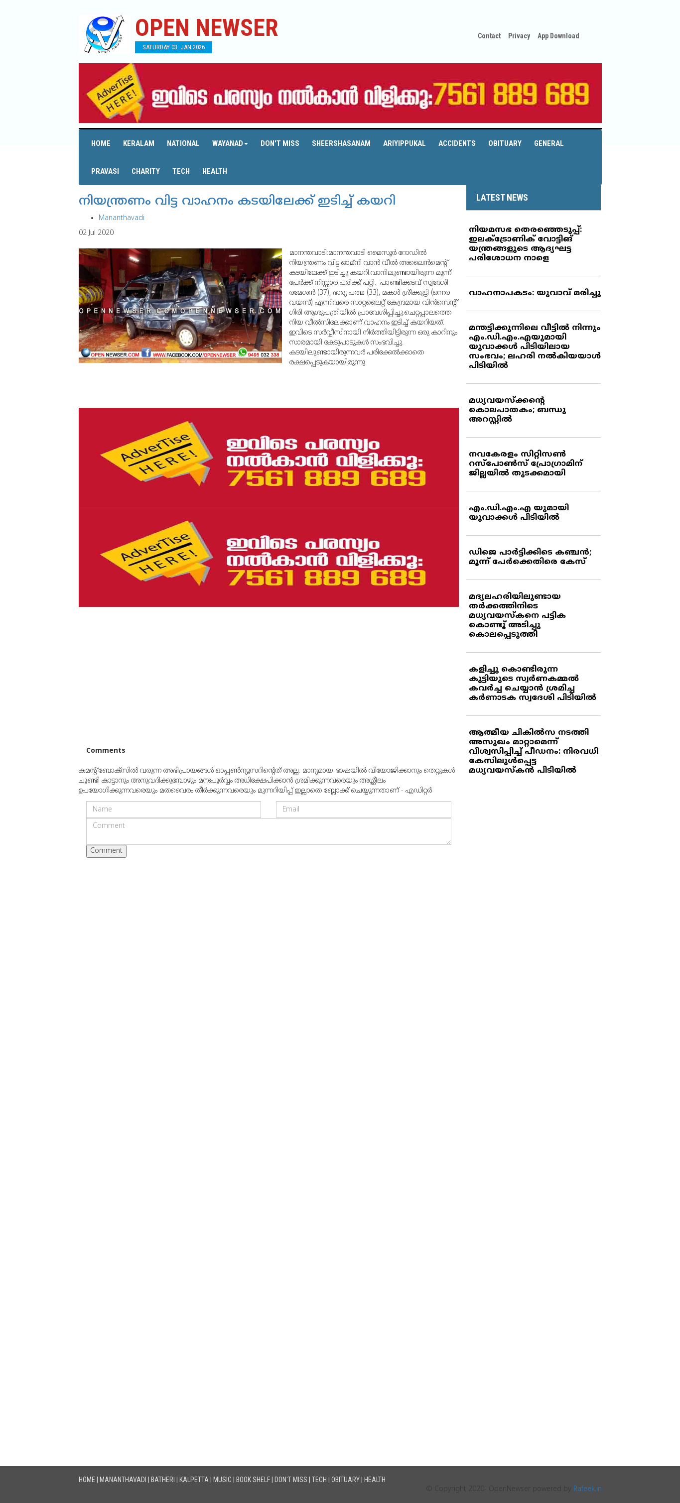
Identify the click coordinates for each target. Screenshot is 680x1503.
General (549, 143)
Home (101, 143)
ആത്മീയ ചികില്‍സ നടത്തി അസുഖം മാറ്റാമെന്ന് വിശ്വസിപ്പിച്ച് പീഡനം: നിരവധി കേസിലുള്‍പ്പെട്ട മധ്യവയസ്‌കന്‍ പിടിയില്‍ (533, 752)
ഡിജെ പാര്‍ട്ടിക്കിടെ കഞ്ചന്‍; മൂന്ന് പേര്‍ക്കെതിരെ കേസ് (530, 557)
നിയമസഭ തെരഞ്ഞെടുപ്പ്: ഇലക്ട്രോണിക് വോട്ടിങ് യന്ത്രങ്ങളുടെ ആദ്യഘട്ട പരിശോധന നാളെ (525, 244)
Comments (106, 751)
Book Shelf (253, 1480)
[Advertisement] (269, 676)
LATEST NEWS (502, 197)
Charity (146, 171)
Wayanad (230, 143)
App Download (558, 36)
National (183, 143)
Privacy (519, 36)
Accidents (457, 143)
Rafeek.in (587, 1489)
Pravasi (105, 171)
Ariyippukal (404, 143)
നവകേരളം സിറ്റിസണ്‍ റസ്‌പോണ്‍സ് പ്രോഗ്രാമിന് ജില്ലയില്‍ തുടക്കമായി (525, 464)
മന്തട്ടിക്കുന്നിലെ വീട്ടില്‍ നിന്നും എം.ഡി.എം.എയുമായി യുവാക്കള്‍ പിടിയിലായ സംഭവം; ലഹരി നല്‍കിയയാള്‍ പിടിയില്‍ (535, 347)
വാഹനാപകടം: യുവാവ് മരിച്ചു (535, 293)
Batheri (163, 1480)
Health (214, 171)
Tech (181, 171)
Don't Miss (280, 143)
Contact (489, 36)
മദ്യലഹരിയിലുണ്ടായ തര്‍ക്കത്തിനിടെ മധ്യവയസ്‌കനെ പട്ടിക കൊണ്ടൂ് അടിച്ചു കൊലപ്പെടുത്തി (517, 616)
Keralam (138, 143)
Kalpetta (194, 1480)
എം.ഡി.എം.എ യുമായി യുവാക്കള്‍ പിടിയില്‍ (519, 513)
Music (222, 1480)
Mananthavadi (121, 218)
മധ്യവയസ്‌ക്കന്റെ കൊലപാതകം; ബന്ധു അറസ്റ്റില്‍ (517, 410)
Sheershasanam (341, 143)
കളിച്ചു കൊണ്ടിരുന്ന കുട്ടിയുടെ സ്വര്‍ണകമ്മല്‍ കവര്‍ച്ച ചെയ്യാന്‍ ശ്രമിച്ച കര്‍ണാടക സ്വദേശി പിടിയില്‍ (532, 684)
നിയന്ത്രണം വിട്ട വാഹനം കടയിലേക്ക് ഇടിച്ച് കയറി (237, 202)
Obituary (505, 143)
